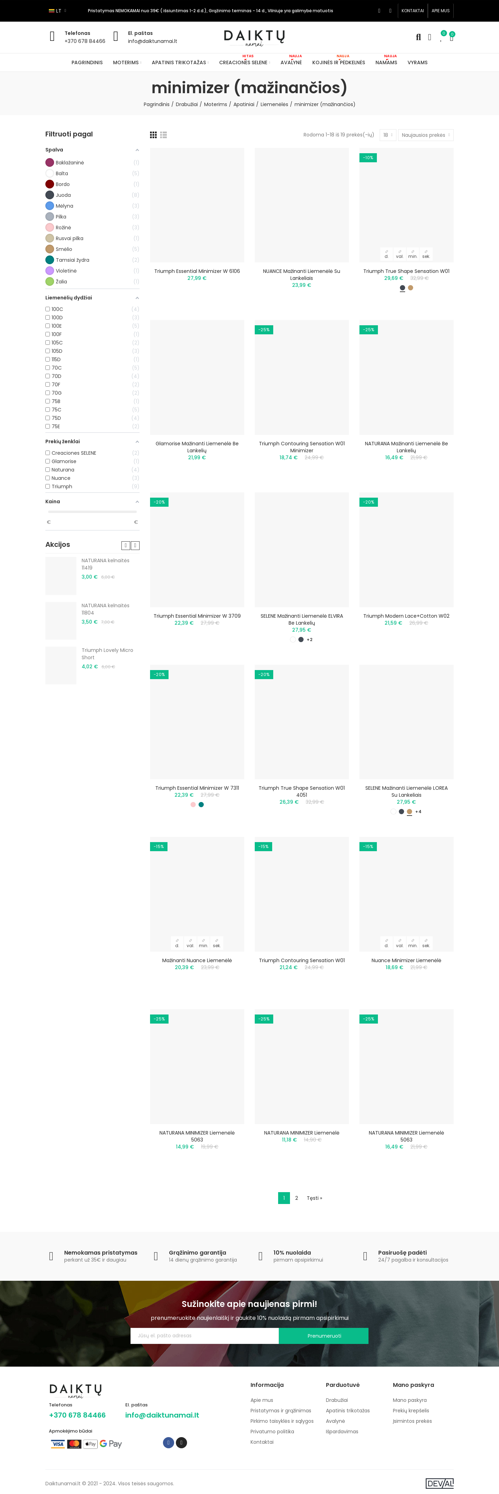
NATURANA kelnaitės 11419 (105, 564)
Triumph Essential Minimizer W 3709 (197, 615)
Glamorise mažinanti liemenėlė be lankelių (197, 447)
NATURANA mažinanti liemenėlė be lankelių (406, 447)
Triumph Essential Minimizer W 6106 (197, 271)
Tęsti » (314, 1198)
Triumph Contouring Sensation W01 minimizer (302, 447)
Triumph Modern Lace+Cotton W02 (406, 615)
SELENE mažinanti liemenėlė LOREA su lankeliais (406, 791)
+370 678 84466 (85, 41)
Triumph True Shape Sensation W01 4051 (302, 791)
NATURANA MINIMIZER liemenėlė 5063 (197, 1136)
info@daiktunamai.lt (152, 41)
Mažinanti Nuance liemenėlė (197, 960)
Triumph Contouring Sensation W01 (302, 960)
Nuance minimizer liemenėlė (406, 960)
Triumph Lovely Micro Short (107, 654)
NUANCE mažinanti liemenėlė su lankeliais (301, 275)
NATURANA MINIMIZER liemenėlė (302, 1132)
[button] (413, 10)
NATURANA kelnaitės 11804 (105, 609)
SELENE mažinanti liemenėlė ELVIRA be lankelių (302, 619)
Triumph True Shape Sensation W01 (406, 271)
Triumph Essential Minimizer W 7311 (197, 788)
